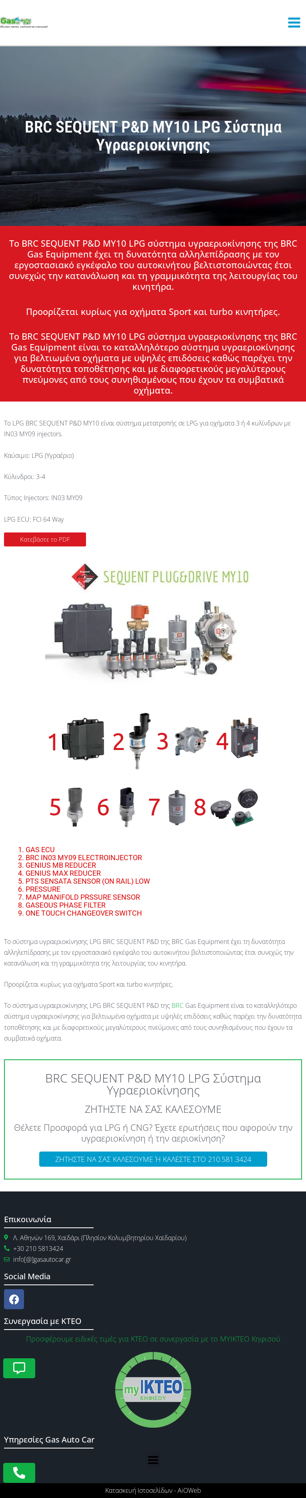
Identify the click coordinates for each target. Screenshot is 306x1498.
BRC (178, 1005)
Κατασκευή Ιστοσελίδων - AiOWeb (153, 1490)
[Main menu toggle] (294, 23)
